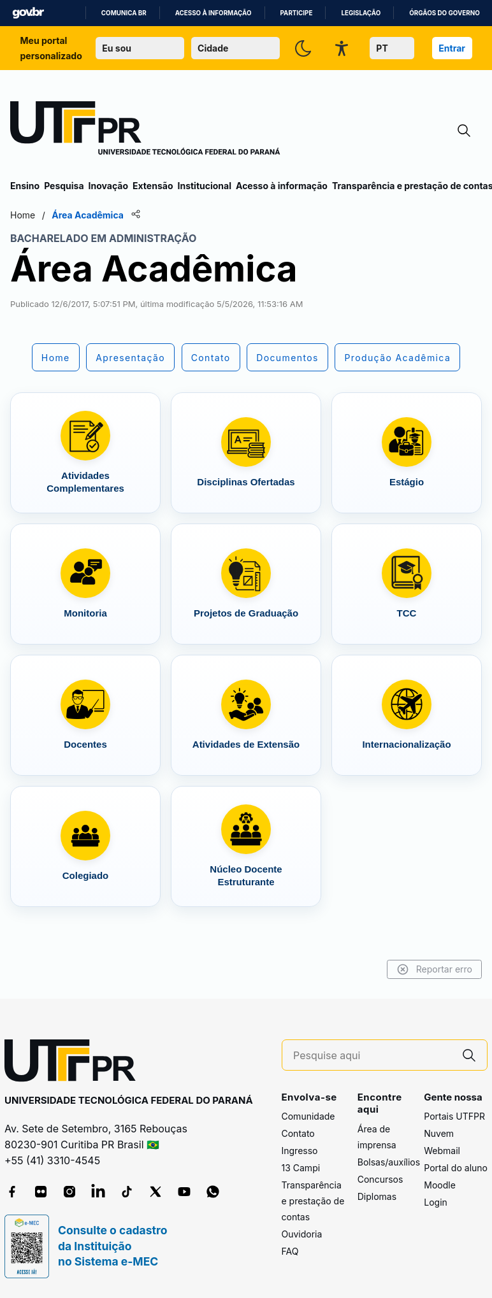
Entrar (451, 48)
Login (435, 1202)
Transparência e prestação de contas (313, 1201)
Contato (298, 1133)
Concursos (380, 1179)
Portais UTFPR (454, 1116)
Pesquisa (63, 185)
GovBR (28, 13)
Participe (296, 13)
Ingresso (300, 1150)
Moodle (440, 1185)
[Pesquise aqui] (372, 1055)
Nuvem (439, 1133)
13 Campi (301, 1167)
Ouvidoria (302, 1234)
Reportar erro (434, 969)
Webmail (442, 1150)
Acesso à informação (213, 13)
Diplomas (377, 1196)
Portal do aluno (456, 1167)
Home (22, 215)
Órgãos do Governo (444, 13)
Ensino (25, 185)
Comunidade (308, 1116)
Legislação (360, 13)
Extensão (153, 185)
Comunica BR (124, 13)
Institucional (204, 185)
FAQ (290, 1251)
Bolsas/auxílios (389, 1162)
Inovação (108, 185)
